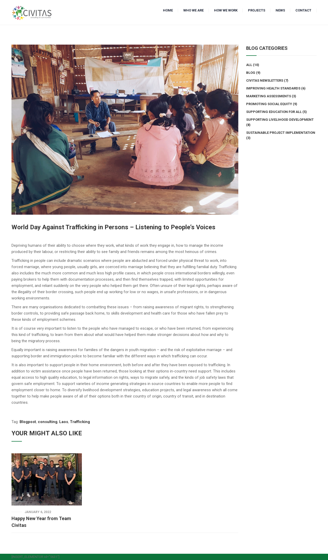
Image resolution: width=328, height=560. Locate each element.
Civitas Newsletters (264, 80)
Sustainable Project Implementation (280, 133)
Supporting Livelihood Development (280, 120)
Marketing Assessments (268, 96)
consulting (47, 421)
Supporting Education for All (274, 112)
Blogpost (28, 421)
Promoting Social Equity (269, 104)
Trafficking (80, 421)
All (249, 65)
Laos (63, 421)
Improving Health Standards (273, 88)
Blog (250, 73)
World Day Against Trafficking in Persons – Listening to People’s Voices (113, 227)
